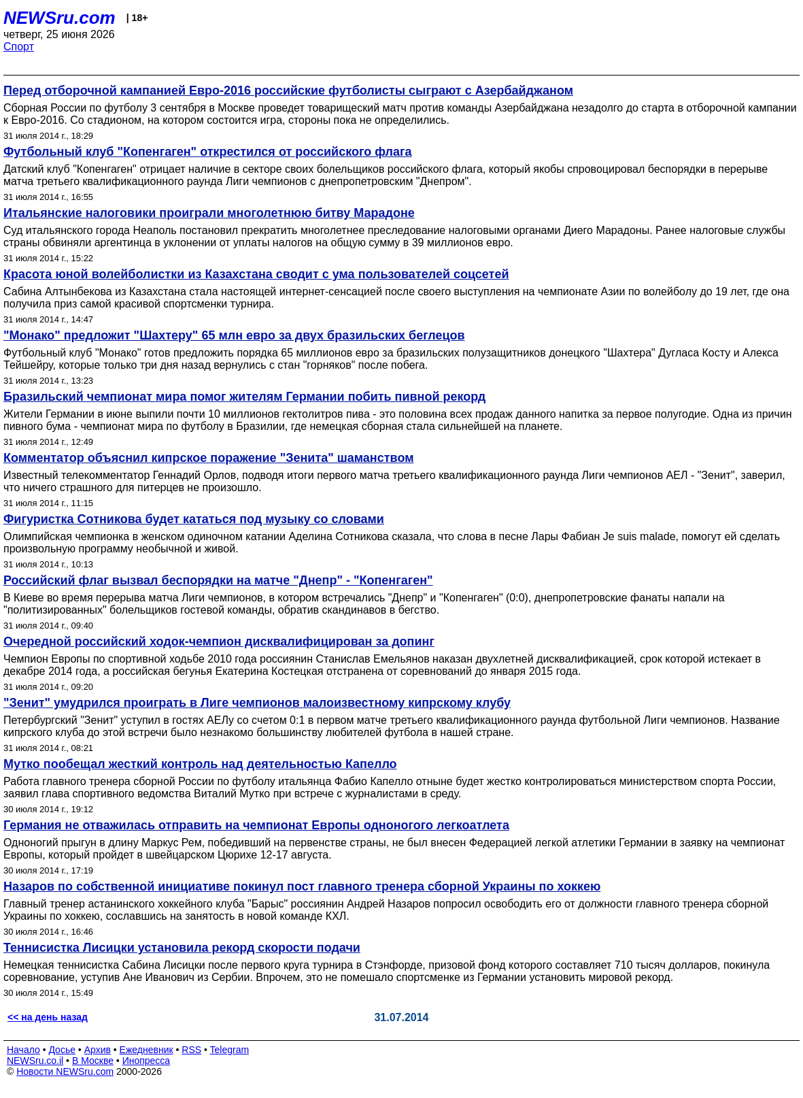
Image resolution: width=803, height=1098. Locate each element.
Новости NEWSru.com (65, 1071)
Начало (23, 1049)
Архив (97, 1049)
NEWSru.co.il (35, 1060)
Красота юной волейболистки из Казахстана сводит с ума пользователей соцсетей (256, 274)
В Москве (93, 1060)
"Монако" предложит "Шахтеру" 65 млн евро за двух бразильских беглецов (234, 335)
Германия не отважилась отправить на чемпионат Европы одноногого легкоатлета (256, 825)
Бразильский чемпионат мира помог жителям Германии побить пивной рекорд (244, 396)
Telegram (230, 1049)
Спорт (18, 46)
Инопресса (146, 1060)
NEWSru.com (59, 17)
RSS (191, 1049)
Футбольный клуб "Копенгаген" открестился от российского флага (207, 152)
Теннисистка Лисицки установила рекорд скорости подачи (181, 947)
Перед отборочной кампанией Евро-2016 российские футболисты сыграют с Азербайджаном (288, 90)
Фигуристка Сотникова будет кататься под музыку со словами (193, 519)
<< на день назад (47, 1017)
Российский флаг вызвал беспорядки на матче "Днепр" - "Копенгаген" (218, 580)
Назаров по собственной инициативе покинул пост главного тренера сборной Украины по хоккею (301, 886)
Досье (61, 1049)
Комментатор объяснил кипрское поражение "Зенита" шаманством (208, 458)
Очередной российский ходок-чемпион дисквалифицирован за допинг (218, 641)
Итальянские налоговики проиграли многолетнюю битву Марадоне (209, 213)
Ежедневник (146, 1049)
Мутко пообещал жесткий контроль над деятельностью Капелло (200, 764)
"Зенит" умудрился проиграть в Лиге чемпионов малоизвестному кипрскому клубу (257, 703)
